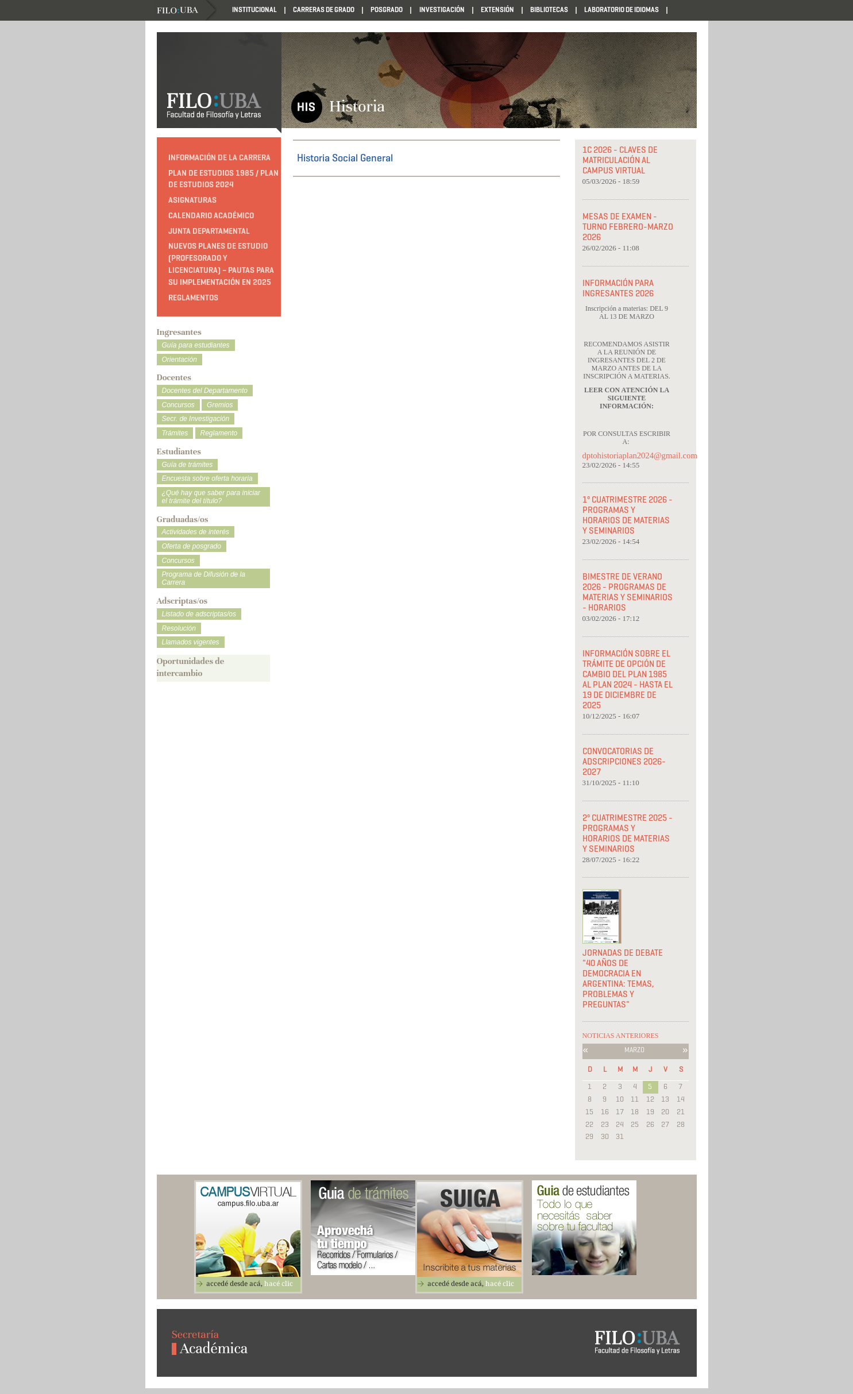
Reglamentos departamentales (205, 30)
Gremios (220, 405)
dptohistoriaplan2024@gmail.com (628, 455)
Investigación (442, 9)
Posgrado (386, 9)
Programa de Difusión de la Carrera (203, 578)
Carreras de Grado (323, 9)
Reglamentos (193, 298)
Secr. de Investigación (196, 419)
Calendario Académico (211, 216)
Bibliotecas (549, 9)
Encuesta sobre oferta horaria (207, 478)
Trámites (175, 433)
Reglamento (219, 433)
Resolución (179, 628)
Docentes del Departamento (205, 391)
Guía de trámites (187, 465)
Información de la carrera (219, 158)
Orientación (179, 360)
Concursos (178, 405)
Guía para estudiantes (196, 345)
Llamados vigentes (190, 642)
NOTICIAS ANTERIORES (620, 1036)
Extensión (497, 9)
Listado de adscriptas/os (199, 614)
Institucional (254, 9)
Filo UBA (186, 10)
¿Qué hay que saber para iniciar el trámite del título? (211, 497)
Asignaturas (192, 200)
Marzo (634, 1049)
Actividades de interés (195, 532)
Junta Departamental (209, 231)
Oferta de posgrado (191, 546)
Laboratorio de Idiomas (621, 9)
